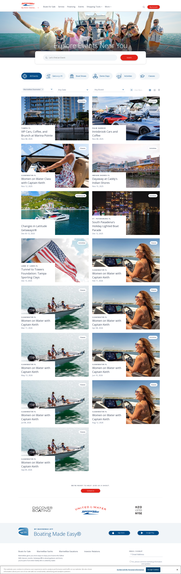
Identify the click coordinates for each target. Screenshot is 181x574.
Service (61, 6)
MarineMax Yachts (45, 551)
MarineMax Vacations (68, 551)
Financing (71, 6)
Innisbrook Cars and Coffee (105, 133)
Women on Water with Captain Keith (106, 275)
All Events (34, 76)
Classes (151, 76)
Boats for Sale (49, 6)
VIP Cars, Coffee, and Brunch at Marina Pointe (37, 133)
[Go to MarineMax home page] (30, 4)
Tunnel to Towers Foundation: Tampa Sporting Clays (33, 273)
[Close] (177, 569)
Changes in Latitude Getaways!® (34, 228)
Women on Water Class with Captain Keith (36, 181)
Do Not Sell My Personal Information (130, 570)
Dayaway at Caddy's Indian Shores (104, 181)
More (108, 6)
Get (57, 76)
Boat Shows (81, 76)
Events (81, 6)
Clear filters (138, 90)
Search (129, 58)
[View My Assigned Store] (30, 7)
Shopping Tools (94, 6)
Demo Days (105, 76)
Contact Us (90, 491)
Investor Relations (92, 551)
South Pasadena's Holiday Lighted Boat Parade (105, 226)
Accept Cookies (153, 570)
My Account (153, 7)
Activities (128, 76)
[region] (90, 570)
